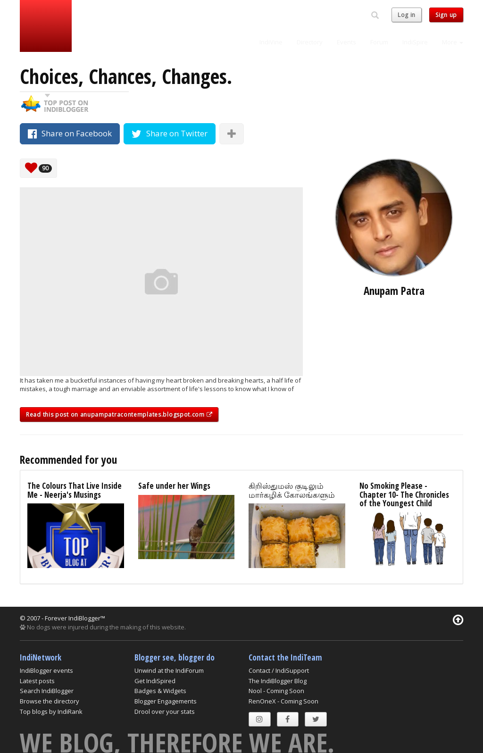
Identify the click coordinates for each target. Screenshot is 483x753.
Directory (310, 42)
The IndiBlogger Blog (278, 681)
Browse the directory (49, 701)
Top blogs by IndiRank (51, 711)
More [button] (452, 42)
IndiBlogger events (46, 670)
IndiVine (271, 42)
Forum (379, 42)
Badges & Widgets (160, 690)
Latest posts (37, 681)
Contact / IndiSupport (279, 670)
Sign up (446, 15)
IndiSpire (415, 42)
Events (346, 42)
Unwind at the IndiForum (169, 670)
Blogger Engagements (165, 701)
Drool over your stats (164, 711)
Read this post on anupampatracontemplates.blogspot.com (119, 414)
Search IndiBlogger (47, 690)
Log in (407, 15)
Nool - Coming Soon (276, 690)
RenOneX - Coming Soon (283, 701)
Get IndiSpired (154, 681)
